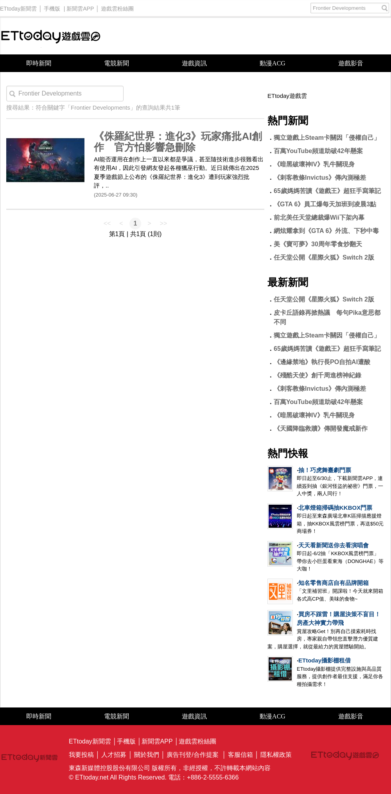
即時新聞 (38, 63)
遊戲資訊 (194, 63)
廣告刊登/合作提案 (192, 754)
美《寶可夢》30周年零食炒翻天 (318, 244)
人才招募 (113, 754)
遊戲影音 (350, 63)
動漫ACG (272, 63)
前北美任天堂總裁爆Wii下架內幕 (319, 217)
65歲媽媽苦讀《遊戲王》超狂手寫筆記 (327, 191)
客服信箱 (240, 754)
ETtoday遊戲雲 (51, 36)
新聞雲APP (80, 6)
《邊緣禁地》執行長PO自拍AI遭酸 (322, 362)
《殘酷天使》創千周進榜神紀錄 (317, 375)
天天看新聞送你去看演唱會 (333, 545)
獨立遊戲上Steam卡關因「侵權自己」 (327, 137)
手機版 (52, 6)
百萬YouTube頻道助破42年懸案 (318, 151)
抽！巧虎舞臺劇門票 (324, 470)
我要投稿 (81, 754)
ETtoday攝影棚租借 (324, 660)
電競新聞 (116, 63)
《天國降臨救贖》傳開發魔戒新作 (321, 428)
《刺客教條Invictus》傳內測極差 (320, 177)
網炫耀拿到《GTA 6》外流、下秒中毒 (326, 230)
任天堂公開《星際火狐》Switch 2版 (324, 257)
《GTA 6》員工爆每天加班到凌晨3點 (331, 204)
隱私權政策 (276, 754)
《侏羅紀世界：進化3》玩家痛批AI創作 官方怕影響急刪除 (178, 141)
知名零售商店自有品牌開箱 (333, 582)
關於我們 (146, 754)
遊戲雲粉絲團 (117, 6)
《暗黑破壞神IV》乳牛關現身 (314, 164)
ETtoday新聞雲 (18, 6)
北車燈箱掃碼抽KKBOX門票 (335, 507)
